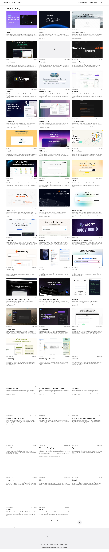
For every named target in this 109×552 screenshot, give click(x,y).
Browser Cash (77, 151)
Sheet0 (41, 180)
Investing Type (82, 2)
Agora (74, 448)
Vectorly (75, 91)
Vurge (8, 91)
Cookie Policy (64, 536)
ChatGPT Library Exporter (48, 448)
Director (42, 240)
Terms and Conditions (54, 536)
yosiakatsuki (54, 547)
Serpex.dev (10, 240)
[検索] (105, 2)
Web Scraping (11, 527)
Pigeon (41, 270)
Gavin (8, 509)
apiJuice (75, 299)
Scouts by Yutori (45, 91)
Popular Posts (93, 2)
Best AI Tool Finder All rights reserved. (57, 544)
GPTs (100, 2)
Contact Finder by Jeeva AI (48, 299)
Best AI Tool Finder (12, 3)
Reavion (42, 32)
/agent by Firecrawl (78, 62)
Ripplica (9, 151)
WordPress (64, 547)
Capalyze (75, 270)
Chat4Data (10, 121)
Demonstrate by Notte (79, 32)
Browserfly (10, 359)
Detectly (75, 480)
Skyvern (42, 210)
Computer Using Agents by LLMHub (19, 299)
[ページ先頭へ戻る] (80, 522)
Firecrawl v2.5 (11, 210)
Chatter (74, 180)
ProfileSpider (44, 329)
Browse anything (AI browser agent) (85, 418)
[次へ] (58, 520)
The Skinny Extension (47, 359)
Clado (41, 480)
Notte (74, 329)
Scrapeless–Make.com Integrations (51, 388)
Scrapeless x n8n (45, 418)
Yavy (8, 32)
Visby (8, 180)
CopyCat (75, 359)
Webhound (75, 388)
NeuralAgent (10, 329)
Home (5, 527)
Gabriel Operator (12, 388)
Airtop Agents (77, 210)
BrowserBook (44, 121)
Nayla (41, 509)
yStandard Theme (46, 547)
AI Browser (43, 151)
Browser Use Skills (78, 121)
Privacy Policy (44, 536)
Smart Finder (11, 448)
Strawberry (10, 270)
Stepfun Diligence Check (15, 418)
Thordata (42, 62)
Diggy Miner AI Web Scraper (82, 240)
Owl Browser (11, 62)
